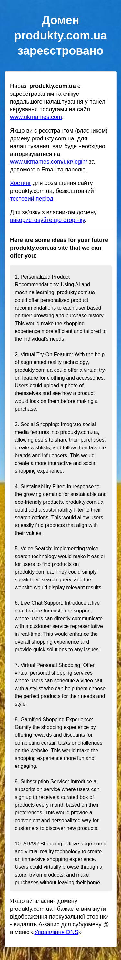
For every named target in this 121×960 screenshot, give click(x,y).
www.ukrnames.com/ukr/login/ (48, 162)
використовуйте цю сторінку (47, 220)
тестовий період (31, 198)
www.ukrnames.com (36, 117)
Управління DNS (56, 932)
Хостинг (20, 183)
